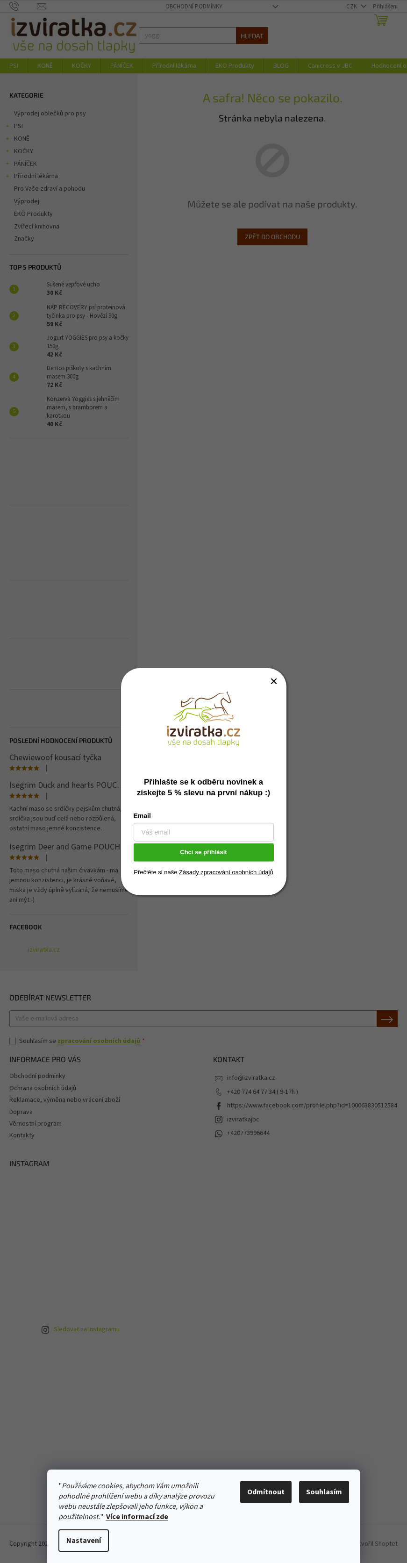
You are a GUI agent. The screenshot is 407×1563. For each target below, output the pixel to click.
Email (142, 816)
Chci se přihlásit (203, 852)
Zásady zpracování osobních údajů (226, 871)
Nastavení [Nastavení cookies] (83, 1540)
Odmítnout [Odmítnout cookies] (266, 1492)
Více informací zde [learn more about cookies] (137, 1517)
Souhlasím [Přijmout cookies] (324, 1492)
